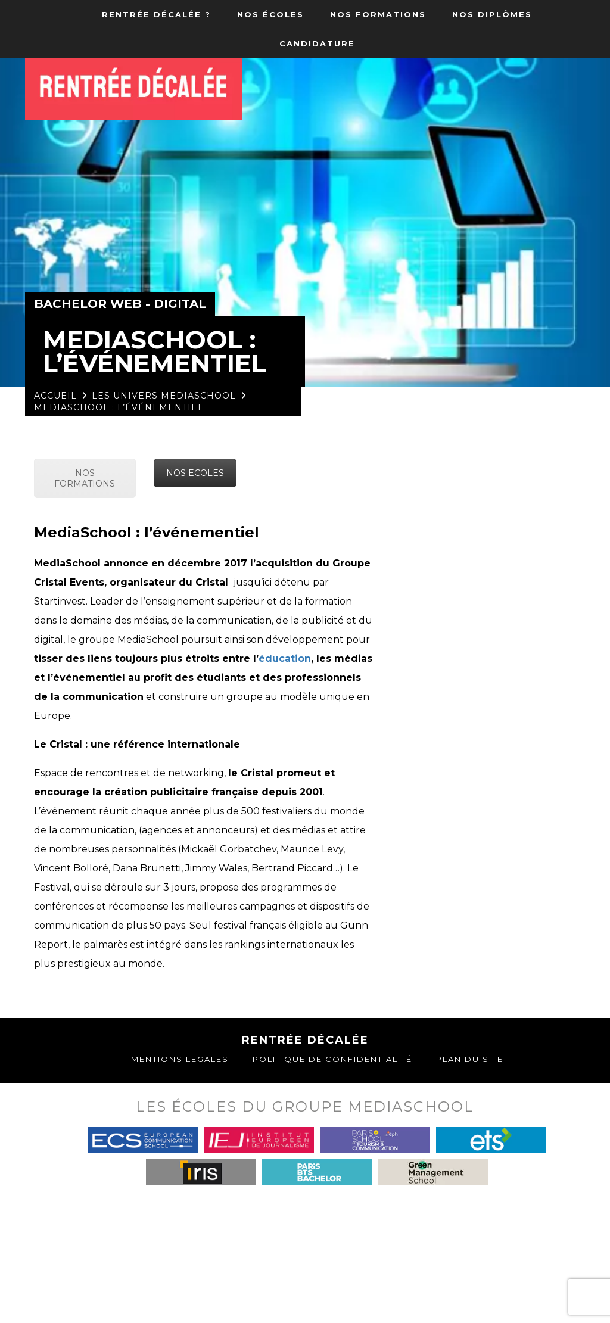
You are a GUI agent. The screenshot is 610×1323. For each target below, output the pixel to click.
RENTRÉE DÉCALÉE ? (156, 14)
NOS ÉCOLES (270, 14)
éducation (285, 658)
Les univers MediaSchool (164, 395)
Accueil (55, 395)
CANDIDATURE (317, 43)
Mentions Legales (180, 1059)
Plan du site (469, 1059)
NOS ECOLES (195, 473)
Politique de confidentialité (332, 1059)
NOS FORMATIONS (378, 14)
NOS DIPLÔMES (492, 14)
